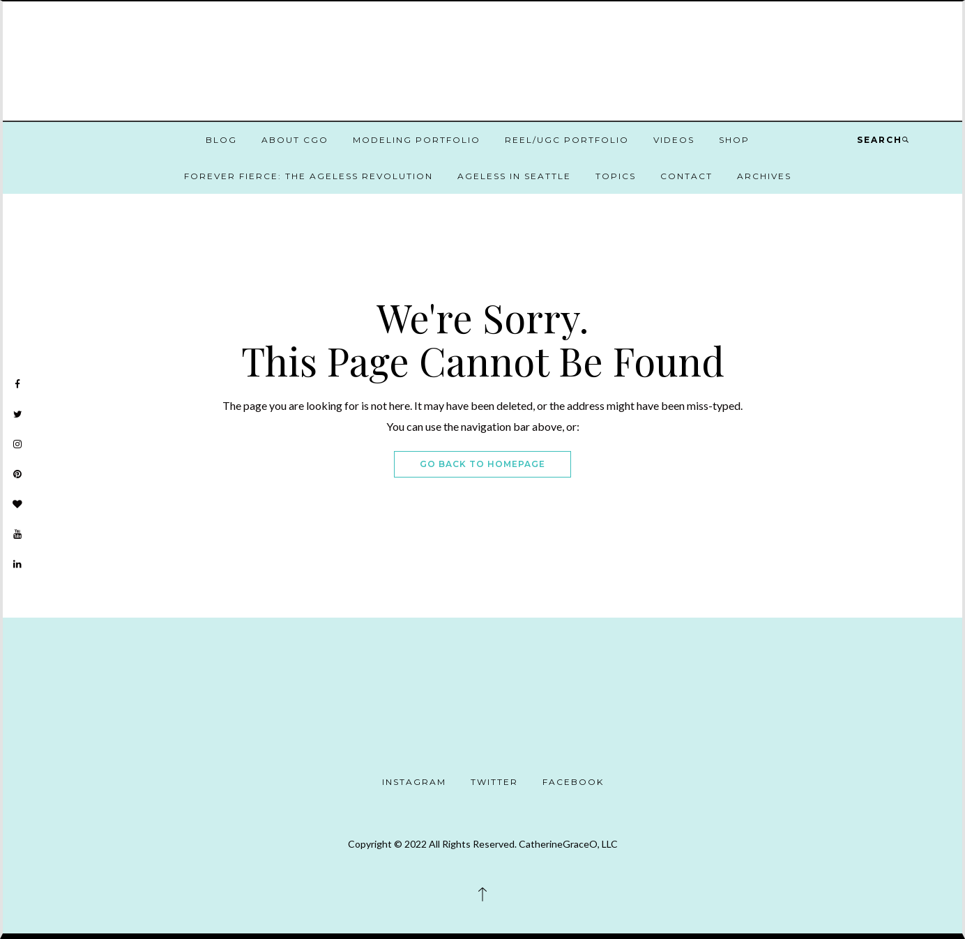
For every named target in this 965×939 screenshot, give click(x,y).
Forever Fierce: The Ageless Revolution (308, 176)
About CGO (294, 140)
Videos (673, 140)
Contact (686, 176)
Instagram (414, 782)
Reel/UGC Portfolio (567, 140)
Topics (615, 176)
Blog (221, 140)
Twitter (494, 782)
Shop (734, 140)
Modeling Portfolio (416, 140)
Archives (764, 176)
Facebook (573, 782)
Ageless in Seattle (514, 176)
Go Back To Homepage (482, 464)
